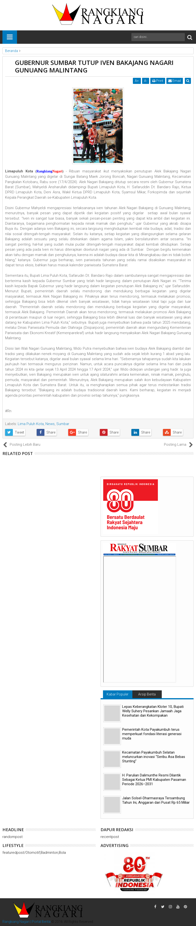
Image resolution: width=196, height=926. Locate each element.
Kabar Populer (117, 694)
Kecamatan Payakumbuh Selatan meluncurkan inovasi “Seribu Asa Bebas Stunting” (153, 756)
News (50, 424)
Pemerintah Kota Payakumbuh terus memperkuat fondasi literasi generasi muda (151, 733)
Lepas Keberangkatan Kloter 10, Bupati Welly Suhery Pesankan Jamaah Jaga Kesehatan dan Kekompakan (153, 711)
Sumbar (62, 424)
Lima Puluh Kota (31, 424)
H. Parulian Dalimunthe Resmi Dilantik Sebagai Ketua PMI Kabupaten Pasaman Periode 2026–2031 (154, 779)
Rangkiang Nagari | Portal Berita (26, 922)
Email (175, 81)
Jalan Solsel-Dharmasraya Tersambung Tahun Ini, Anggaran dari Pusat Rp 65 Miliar (156, 800)
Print (158, 81)
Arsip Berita (147, 694)
